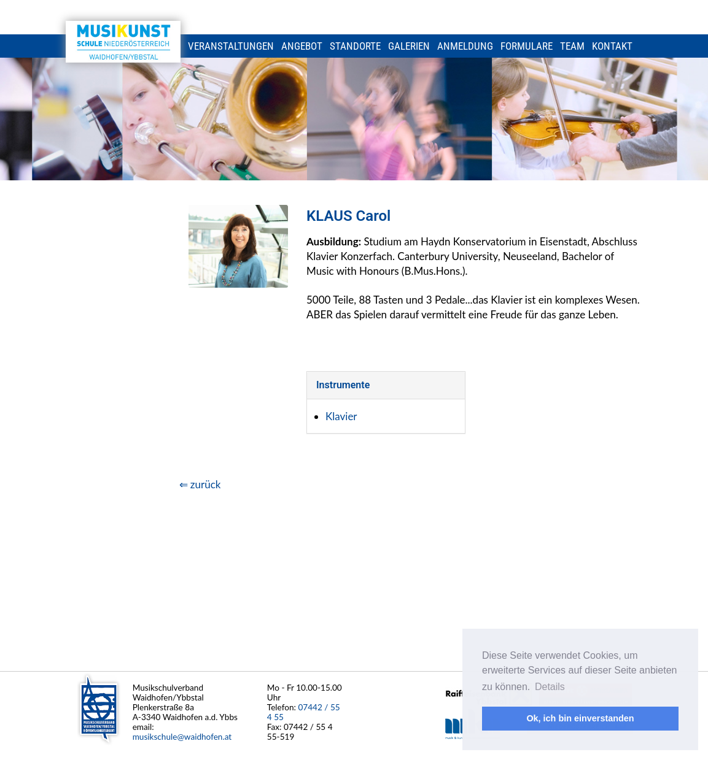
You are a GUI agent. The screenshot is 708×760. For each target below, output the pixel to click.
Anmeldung (465, 46)
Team (572, 46)
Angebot (301, 46)
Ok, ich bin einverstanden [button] (580, 718)
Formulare (526, 46)
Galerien (409, 46)
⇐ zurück (200, 484)
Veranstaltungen (231, 46)
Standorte (355, 46)
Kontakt (612, 46)
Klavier (341, 416)
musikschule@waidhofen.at (182, 737)
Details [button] (550, 686)
